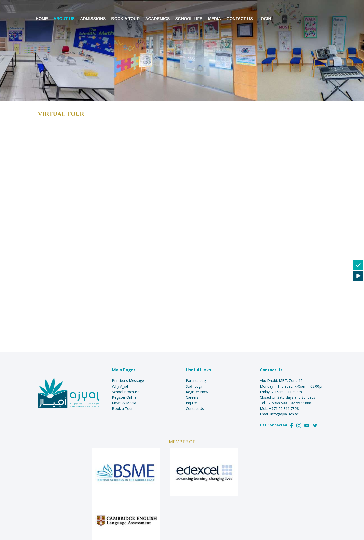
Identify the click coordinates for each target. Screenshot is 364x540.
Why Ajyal (120, 386)
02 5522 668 (301, 402)
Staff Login (194, 386)
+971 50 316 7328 (284, 408)
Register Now (197, 391)
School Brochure (125, 391)
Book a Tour (122, 408)
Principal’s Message (128, 380)
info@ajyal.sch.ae (284, 414)
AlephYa (187, 512)
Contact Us (195, 408)
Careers (192, 397)
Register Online (124, 397)
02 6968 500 (277, 402)
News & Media (124, 402)
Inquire (191, 402)
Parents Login (197, 380)
